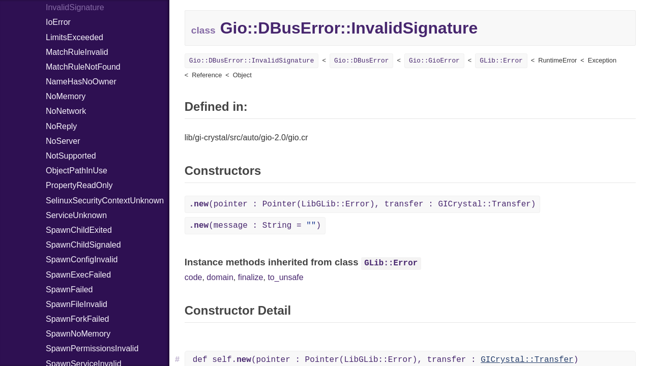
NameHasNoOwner (81, 81)
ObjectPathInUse (76, 170)
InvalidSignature (75, 7)
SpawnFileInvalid (76, 304)
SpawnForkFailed (77, 319)
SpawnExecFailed (78, 274)
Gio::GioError (434, 61)
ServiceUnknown (76, 215)
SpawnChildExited (79, 230)
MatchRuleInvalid (77, 52)
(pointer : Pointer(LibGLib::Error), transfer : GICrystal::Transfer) (362, 204)
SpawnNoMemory (78, 333)
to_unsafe (285, 277)
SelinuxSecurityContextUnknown (105, 200)
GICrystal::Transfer (527, 359)
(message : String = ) (255, 225)
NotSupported (71, 155)
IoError (58, 22)
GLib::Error (501, 61)
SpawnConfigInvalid (81, 259)
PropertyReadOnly (79, 185)
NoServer (63, 141)
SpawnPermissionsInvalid (92, 348)
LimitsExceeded (74, 37)
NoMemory (65, 96)
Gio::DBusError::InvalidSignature (251, 61)
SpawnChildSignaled (83, 244)
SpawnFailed (69, 289)
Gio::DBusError (361, 61)
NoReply (61, 126)
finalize (250, 277)
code (193, 277)
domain (219, 277)
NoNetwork (66, 111)
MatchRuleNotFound (83, 67)
